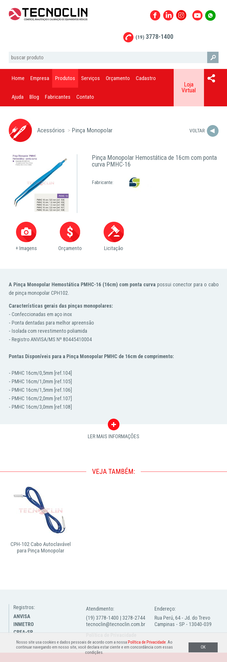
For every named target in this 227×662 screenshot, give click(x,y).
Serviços (90, 78)
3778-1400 (154, 36)
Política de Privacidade (147, 642)
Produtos (65, 78)
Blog (34, 96)
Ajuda (18, 96)
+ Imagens (26, 236)
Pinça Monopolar (92, 130)
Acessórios (51, 130)
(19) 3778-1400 (102, 618)
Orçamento (118, 78)
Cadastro (146, 78)
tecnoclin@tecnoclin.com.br (115, 624)
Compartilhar (211, 78)
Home (18, 78)
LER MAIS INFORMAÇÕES (113, 426)
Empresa (39, 78)
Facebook (155, 15)
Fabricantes (58, 96)
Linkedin (168, 15)
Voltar (197, 131)
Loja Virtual (189, 87)
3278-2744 (133, 618)
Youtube (197, 15)
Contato (85, 96)
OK (203, 647)
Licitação (113, 236)
